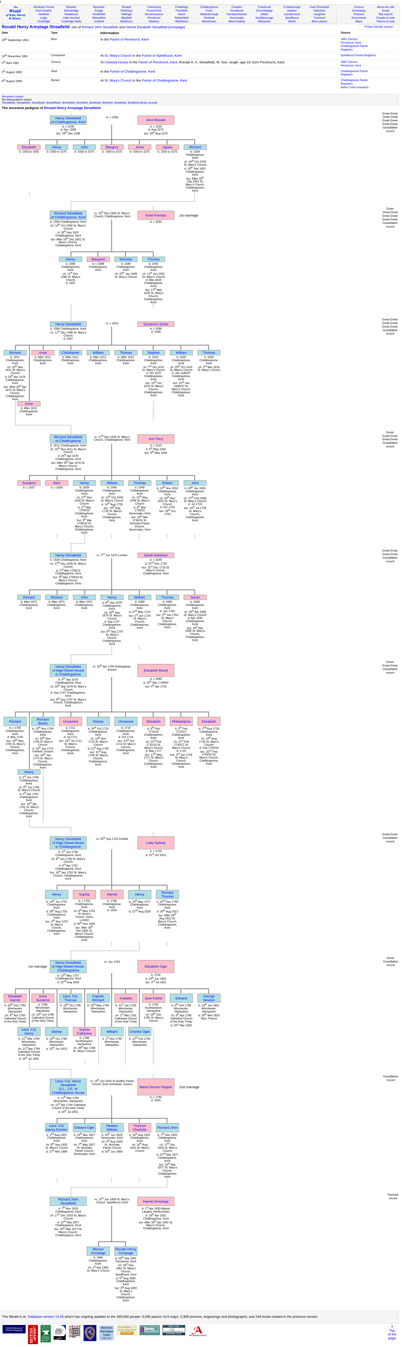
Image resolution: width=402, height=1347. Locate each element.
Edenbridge (71, 10)
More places (319, 21)
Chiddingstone (209, 6)
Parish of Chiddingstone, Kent (132, 71)
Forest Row (154, 10)
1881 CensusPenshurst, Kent (351, 40)
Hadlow (292, 10)
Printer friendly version (379, 26)
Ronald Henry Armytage (125, 1251)
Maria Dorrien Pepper (155, 1087)
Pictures (359, 14)
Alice (57, 483)
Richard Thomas (167, 894)
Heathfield (99, 14)
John (84, 147)
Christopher (70, 353)
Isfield (264, 14)
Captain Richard (98, 998)
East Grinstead (319, 6)
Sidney (98, 721)
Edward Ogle (84, 1127)
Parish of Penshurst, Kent (129, 39)
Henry (56, 147)
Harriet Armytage (156, 1201)
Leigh (43, 17)
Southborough (264, 17)
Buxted (126, 6)
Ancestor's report (13, 96)
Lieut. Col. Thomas (70, 998)
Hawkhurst (71, 14)
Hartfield (43, 14)
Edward (181, 998)
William (98, 353)
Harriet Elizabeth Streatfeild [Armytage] (155, 27)
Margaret (98, 259)
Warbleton (181, 21)
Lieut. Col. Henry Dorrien (56, 1128)
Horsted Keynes (237, 14)
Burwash (98, 6)
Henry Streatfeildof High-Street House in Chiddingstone (68, 670)
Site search (385, 14)
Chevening (154, 6)
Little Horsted (71, 17)
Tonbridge (43, 21)
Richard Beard (43, 721)
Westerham (209, 21)
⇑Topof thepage (392, 1332)
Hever (181, 14)
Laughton (319, 14)
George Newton (209, 998)
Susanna (29, 483)
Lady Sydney (156, 843)
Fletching (126, 10)
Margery (112, 147)
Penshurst (154, 17)
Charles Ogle (140, 1032)
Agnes (167, 147)
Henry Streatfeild (68, 324)
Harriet (112, 894)
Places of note (386, 21)
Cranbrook (264, 6)
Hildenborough (209, 14)
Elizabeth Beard (156, 670)
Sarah (195, 597)
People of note (385, 17)
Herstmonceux (154, 14)
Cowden (237, 6)
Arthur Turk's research (355, 87)
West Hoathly (236, 21)
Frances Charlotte (140, 1128)
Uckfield (99, 21)
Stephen (153, 353)
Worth (292, 21)
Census (359, 6)
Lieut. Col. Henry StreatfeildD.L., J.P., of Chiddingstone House (68, 1087)
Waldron (154, 21)
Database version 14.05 (46, 1317)
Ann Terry (156, 439)
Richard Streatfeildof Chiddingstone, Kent (68, 215)
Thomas (153, 259)
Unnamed (70, 721)
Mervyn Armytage (98, 1251)
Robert (167, 483)
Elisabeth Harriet (15, 998)
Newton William (112, 1128)
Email (385, 10)
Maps (358, 21)
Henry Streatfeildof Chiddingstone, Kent (68, 120)
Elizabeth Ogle (156, 966)
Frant (209, 10)
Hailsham (319, 10)
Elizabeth (29, 147)
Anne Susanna (43, 998)
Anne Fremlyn (156, 215)
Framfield (181, 10)
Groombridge (264, 10)
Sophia (84, 894)
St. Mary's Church (118, 55)
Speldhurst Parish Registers (358, 55)
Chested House (116, 62)
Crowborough (291, 6)
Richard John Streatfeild (100, 27)
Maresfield (98, 17)
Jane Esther (153, 998)
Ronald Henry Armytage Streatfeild (35, 27)
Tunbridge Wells (71, 21)
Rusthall (209, 17)
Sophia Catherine (84, 1031)
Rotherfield (181, 17)
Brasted (71, 6)
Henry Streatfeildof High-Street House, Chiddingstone (68, 966)
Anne (140, 147)
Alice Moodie (156, 120)
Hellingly (126, 14)
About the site (385, 6)
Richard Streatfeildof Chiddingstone (68, 439)
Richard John (167, 1127)
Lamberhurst (292, 14)
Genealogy (359, 10)
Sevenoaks (237, 17)
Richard (195, 147)
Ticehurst (319, 17)
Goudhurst (236, 10)
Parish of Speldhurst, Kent (162, 55)
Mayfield (126, 17)
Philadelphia (181, 721)
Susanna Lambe (155, 324)
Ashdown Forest (43, 6)
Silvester (125, 259)
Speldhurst (292, 17)
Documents (359, 17)
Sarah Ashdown (156, 555)
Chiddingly (181, 6)
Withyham (264, 21)
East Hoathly (44, 10)
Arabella (126, 998)
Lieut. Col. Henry (29, 1031)
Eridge (99, 10)
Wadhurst (126, 21)
